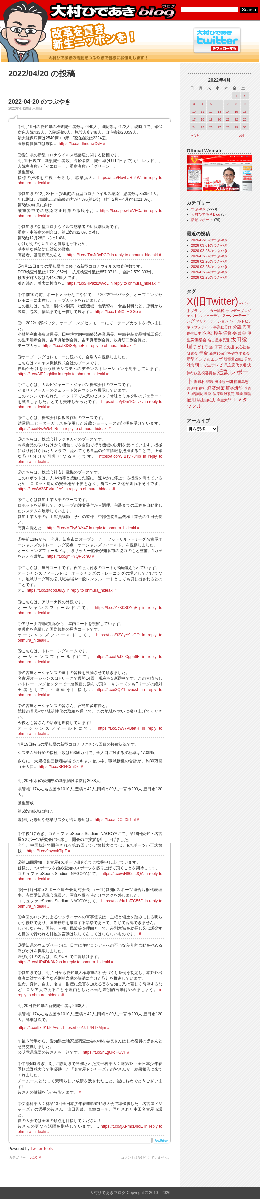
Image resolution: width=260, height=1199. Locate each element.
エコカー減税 (213, 311)
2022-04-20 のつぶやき (39, 101)
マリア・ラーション (212, 321)
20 (219, 119)
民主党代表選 (235, 365)
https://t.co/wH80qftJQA (122, 873)
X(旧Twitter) (212, 301)
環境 (210, 382)
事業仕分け (222, 327)
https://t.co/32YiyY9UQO (118, 635)
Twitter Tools (42, 1148)
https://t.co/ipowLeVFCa (121, 210)
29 (236, 127)
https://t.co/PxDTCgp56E (118, 656)
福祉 (202, 388)
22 (236, 119)
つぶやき (35, 1157)
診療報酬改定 (224, 394)
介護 (237, 326)
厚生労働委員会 (230, 333)
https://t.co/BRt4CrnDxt (59, 766)
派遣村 (199, 382)
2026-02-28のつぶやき (209, 251)
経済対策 (216, 388)
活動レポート (202, 220)
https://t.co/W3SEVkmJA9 (40, 489)
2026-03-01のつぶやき (209, 245)
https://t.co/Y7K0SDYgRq (117, 607)
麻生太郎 (224, 400)
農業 (239, 394)
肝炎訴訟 (234, 388)
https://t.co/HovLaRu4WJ (120, 177)
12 (211, 111)
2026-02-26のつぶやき (209, 261)
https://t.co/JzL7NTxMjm (84, 1027)
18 (202, 119)
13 (219, 111)
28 (227, 127)
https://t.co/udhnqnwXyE (80, 143)
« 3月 (195, 135)
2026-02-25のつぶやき (209, 267)
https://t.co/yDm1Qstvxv (122, 401)
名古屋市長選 (219, 340)
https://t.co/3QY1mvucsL (117, 689)
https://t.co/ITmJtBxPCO (88, 255)
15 (236, 111)
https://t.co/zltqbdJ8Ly (46, 590)
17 (194, 119)
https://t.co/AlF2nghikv (37, 374)
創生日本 (194, 333)
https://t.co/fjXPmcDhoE (122, 1126)
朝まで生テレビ (209, 365)
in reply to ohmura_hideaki (134, 255)
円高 (247, 327)
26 (211, 127)
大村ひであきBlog (205, 214)
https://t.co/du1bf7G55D (122, 901)
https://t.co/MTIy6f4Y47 (67, 528)
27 (219, 127)
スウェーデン (210, 316)
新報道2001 (233, 359)
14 (227, 111)
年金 (203, 353)
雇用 (191, 399)
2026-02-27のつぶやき (209, 256)
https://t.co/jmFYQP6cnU (69, 556)
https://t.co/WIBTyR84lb (120, 456)
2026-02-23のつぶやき (209, 277)
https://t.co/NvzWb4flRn (38, 428)
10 (194, 111)
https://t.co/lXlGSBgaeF (63, 345)
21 (227, 119)
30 (244, 127)
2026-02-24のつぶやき (209, 272)
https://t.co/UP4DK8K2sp (40, 962)
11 (202, 111)
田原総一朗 (224, 382)
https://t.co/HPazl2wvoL (87, 283)
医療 (207, 333)
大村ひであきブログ (112, 11)
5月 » (243, 135)
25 (202, 127)
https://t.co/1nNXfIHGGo (116, 311)
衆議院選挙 (201, 393)
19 (211, 119)
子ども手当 (203, 347)
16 (244, 111)
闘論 (247, 394)
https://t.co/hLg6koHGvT (104, 1052)
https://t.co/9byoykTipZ (47, 851)
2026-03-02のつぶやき (209, 240)
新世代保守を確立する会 (229, 353)
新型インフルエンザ (205, 359)
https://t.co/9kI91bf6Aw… (40, 1027)
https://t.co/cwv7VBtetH (118, 728)
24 (194, 127)
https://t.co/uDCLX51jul (115, 819)
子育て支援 (224, 347)
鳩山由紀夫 (206, 400)
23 (244, 119)
